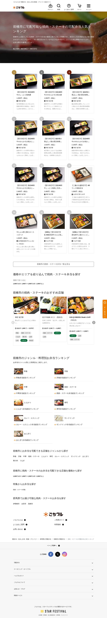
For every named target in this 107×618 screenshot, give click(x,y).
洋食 (19, 450)
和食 (14, 450)
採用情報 (58, 608)
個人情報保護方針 (51, 608)
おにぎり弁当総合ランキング (26, 434)
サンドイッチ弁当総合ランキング (68, 418)
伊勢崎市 (16, 497)
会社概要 (40, 608)
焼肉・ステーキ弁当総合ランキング (69, 387)
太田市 (23, 497)
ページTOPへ (53, 539)
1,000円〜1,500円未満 (28, 277)
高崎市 (30, 497)
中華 (24, 450)
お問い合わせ (19, 523)
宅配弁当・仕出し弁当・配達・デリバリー (24, 533)
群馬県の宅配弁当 (45, 533)
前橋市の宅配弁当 (59, 533)
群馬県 (16, 492)
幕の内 (15, 454)
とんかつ (44, 450)
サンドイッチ (76, 450)
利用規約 (59, 518)
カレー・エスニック (62, 450)
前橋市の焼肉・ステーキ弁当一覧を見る (53, 258)
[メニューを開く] (88, 7)
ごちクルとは (19, 514)
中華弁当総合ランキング (24, 387)
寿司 (51, 450)
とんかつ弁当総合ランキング (26, 402)
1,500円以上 (40, 277)
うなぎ (22, 454)
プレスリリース (64, 608)
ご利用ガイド (60, 514)
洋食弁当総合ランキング (65, 371)
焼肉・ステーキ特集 (19, 483)
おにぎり (85, 450)
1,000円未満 (17, 277)
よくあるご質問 (20, 518)
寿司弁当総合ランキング (65, 402)
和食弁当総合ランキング (24, 371)
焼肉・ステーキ (33, 450)
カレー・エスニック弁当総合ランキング (30, 418)
